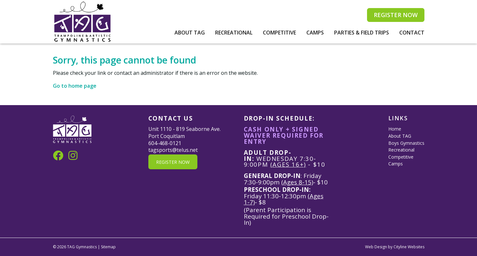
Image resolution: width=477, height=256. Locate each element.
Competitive (279, 32)
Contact (411, 32)
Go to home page (74, 85)
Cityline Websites (408, 247)
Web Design (376, 247)
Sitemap (108, 247)
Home (394, 129)
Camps (315, 32)
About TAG (189, 32)
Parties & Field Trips (361, 32)
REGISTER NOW (396, 15)
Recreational (234, 32)
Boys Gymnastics (406, 143)
